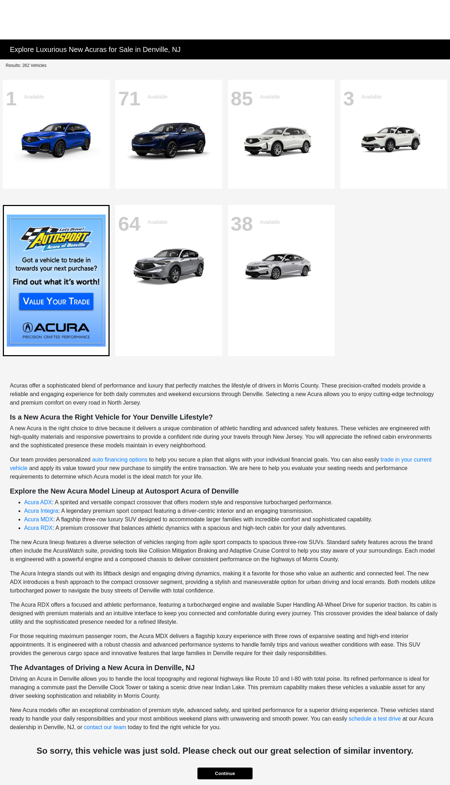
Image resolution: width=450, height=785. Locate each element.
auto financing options (120, 460)
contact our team (105, 727)
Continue (225, 773)
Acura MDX (38, 519)
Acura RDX (38, 528)
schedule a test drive (375, 719)
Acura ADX (38, 502)
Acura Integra (41, 511)
